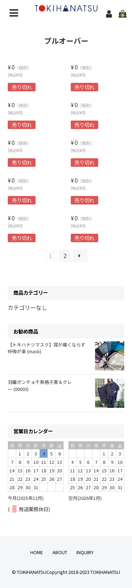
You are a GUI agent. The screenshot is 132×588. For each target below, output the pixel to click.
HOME (36, 552)
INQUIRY (85, 552)
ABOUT (59, 552)
